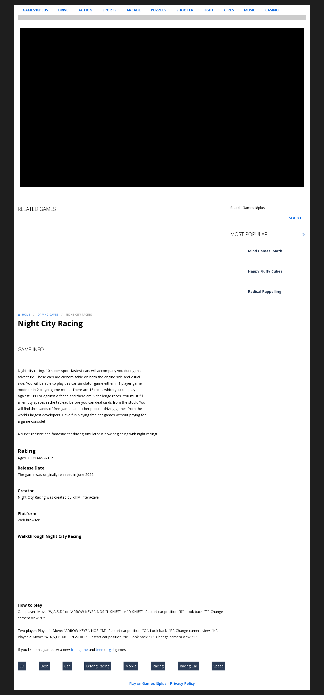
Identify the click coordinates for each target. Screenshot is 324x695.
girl (111, 649)
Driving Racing (97, 666)
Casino (272, 10)
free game (79, 649)
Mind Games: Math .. (266, 251)
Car (67, 666)
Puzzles (158, 10)
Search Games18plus (247, 207)
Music (249, 10)
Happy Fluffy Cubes (265, 271)
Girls (229, 10)
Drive (63, 10)
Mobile (130, 666)
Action (85, 10)
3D (21, 666)
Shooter (184, 10)
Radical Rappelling (264, 291)
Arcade (134, 10)
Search (295, 217)
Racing (158, 666)
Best (44, 666)
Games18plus (35, 10)
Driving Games (48, 314)
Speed (218, 666)
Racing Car (188, 666)
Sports (109, 10)
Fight (209, 10)
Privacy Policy (182, 683)
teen (99, 649)
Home (26, 314)
